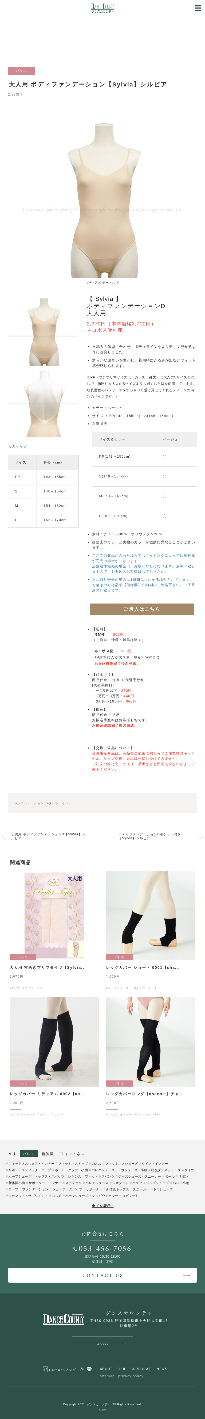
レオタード (120, 1183)
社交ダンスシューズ (166, 1170)
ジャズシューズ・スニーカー (139, 1176)
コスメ (57, 1196)
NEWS (161, 1369)
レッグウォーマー (105, 1196)
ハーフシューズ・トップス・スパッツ (36, 1176)
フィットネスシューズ (121, 1164)
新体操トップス (117, 1189)
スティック (73, 1183)
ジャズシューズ (157, 1183)
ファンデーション (35, 1189)
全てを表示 (103, 1206)
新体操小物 (17, 1183)
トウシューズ (163, 1189)
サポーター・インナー (45, 1183)
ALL (13, 1154)
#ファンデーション (29, 803)
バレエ (29, 1154)
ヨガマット (130, 1196)
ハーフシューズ (76, 1196)
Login (102, 1409)
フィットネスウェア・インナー (31, 1164)
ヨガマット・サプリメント (28, 1196)
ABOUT (106, 1369)
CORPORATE (142, 1369)
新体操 (47, 1154)
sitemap (107, 1376)
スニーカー (141, 1189)
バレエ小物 (181, 1183)
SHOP (121, 1369)
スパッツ (75, 1189)
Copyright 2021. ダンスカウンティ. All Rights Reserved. (102, 1404)
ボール (170, 1176)
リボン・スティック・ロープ (30, 1170)
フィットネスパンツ (100, 1176)
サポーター (94, 1189)
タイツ (189, 1170)
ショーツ (58, 1189)
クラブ (137, 1183)
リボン (183, 1176)
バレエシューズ (96, 1183)
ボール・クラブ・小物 (71, 1170)
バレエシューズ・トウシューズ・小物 (119, 1170)
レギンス (74, 1176)
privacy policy (130, 1376)
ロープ (13, 1189)
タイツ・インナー (155, 1164)
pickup (96, 1164)
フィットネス (72, 1154)
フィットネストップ (73, 1164)
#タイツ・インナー (61, 803)
